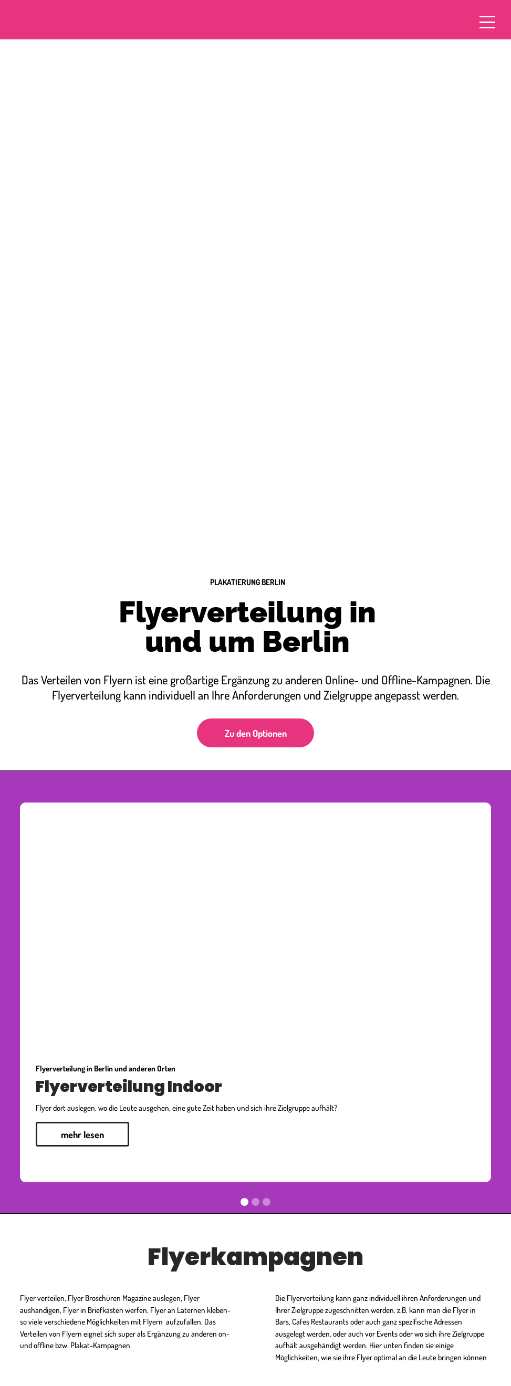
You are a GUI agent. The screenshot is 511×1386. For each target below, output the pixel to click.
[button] (41, 992)
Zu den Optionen (256, 733)
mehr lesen (82, 1134)
